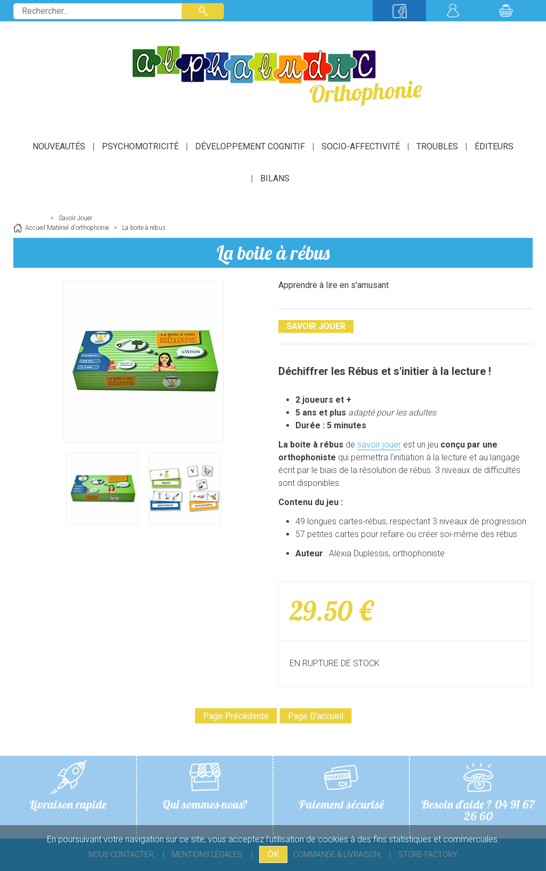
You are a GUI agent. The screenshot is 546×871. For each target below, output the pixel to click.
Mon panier (506, 10)
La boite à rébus (273, 253)
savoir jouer (379, 445)
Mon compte (452, 10)
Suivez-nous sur (399, 10)
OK (273, 854)
